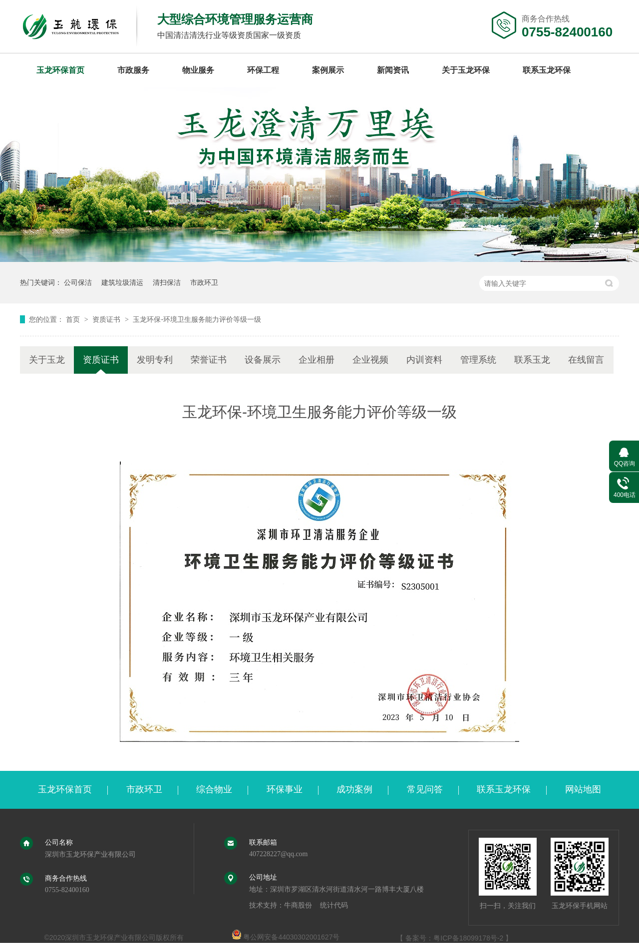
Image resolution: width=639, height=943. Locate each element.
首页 (74, 319)
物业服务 (198, 70)
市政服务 (133, 70)
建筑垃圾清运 (122, 282)
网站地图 (583, 789)
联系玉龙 (532, 360)
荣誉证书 (209, 360)
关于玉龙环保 (466, 70)
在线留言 (586, 360)
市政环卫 (204, 282)
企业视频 (370, 360)
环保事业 (285, 789)
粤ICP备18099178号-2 (468, 938)
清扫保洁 (167, 282)
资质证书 (107, 319)
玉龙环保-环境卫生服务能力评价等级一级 (197, 319)
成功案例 (354, 789)
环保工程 (263, 70)
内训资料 (424, 360)
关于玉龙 (47, 360)
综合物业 (214, 789)
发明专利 (155, 360)
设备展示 (263, 360)
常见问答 (425, 789)
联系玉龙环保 (547, 70)
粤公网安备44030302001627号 (286, 937)
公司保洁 (78, 282)
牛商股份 (298, 905)
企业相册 (316, 360)
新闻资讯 (393, 70)
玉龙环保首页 (60, 70)
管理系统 (478, 360)
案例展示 (328, 70)
